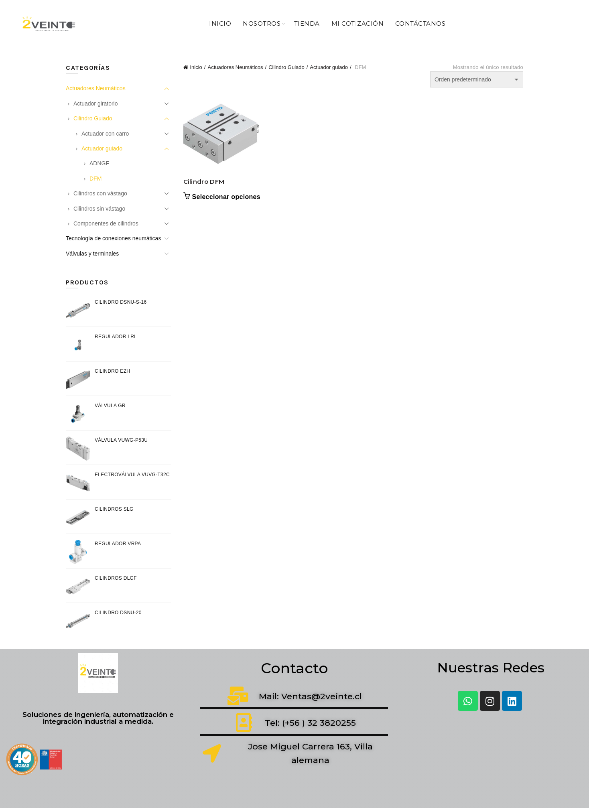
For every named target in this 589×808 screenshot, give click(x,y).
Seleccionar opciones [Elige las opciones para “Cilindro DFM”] (226, 196)
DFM (95, 178)
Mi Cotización (357, 23)
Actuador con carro (105, 133)
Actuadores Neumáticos (235, 67)
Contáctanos (420, 23)
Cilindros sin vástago (99, 208)
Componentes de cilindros (105, 223)
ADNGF (99, 163)
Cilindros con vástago (100, 193)
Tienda (307, 23)
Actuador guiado (329, 67)
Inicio (220, 23)
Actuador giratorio (95, 103)
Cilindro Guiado (286, 67)
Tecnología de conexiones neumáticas (113, 238)
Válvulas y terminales (92, 253)
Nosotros (261, 23)
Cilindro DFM (204, 181)
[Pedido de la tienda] (476, 79)
